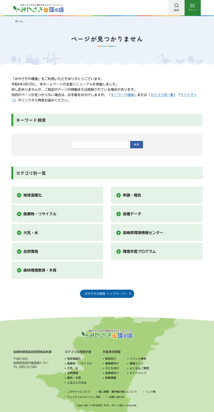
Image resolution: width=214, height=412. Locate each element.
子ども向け (112, 368)
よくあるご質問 (139, 368)
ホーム (19, 21)
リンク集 (150, 391)
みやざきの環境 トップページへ (106, 293)
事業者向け (112, 363)
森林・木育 (74, 377)
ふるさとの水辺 (76, 382)
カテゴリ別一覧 (162, 94)
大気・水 (30, 232)
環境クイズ (136, 363)
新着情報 (110, 377)
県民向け (110, 358)
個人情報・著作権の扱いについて (118, 391)
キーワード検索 (122, 94)
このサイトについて (78, 391)
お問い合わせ (116, 397)
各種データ (132, 214)
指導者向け (112, 373)
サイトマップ (138, 373)
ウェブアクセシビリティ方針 (84, 397)
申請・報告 (132, 195)
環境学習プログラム (139, 251)
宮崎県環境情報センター (143, 232)
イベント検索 (138, 358)
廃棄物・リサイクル (39, 214)
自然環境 (30, 251)
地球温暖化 (32, 195)
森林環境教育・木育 (39, 270)
